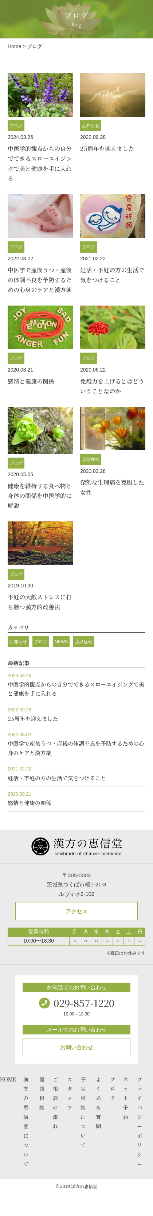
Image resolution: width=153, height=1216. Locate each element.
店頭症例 (90, 459)
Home (14, 46)
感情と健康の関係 (31, 381)
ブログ (16, 125)
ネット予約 (125, 1098)
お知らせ (90, 125)
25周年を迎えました (107, 148)
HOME (8, 1079)
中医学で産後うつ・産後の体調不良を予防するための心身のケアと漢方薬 (40, 280)
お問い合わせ (76, 1047)
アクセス (76, 911)
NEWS (61, 641)
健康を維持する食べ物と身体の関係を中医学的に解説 (40, 496)
